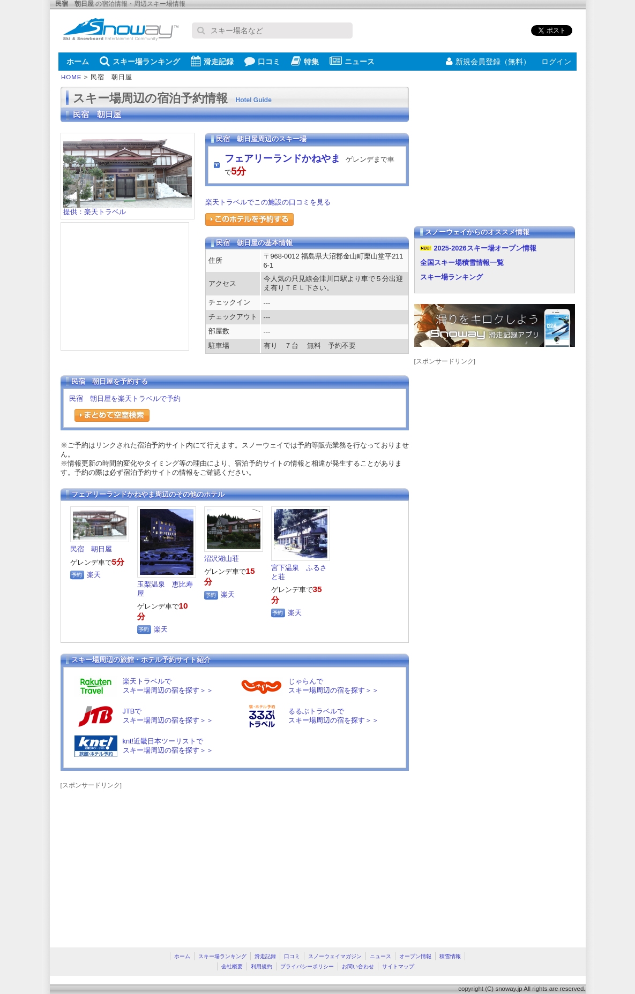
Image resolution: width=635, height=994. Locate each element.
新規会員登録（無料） (488, 61)
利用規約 (261, 966)
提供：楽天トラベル (127, 208)
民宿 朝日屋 (91, 549)
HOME (71, 77)
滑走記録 (212, 61)
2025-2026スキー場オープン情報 (485, 248)
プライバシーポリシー (307, 966)
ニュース (352, 61)
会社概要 (232, 966)
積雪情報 (450, 956)
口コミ (262, 61)
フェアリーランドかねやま (282, 158)
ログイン (556, 61)
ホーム (77, 61)
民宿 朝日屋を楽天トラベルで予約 (125, 398)
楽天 (94, 575)
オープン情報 (415, 956)
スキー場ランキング (140, 61)
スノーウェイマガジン (335, 956)
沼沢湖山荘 (221, 559)
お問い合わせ (358, 966)
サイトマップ (398, 966)
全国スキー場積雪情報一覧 (462, 263)
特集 (305, 61)
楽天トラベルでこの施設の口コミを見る (268, 202)
